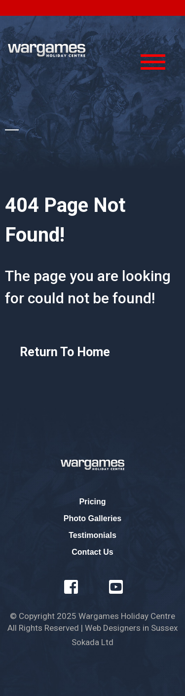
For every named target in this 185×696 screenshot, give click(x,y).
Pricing (92, 501)
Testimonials (92, 535)
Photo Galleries (92, 518)
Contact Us (92, 552)
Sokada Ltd (92, 642)
